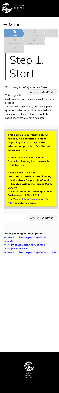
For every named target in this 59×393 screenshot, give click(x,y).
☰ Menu (12, 25)
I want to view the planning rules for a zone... (32, 252)
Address (47, 92)
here (23, 149)
